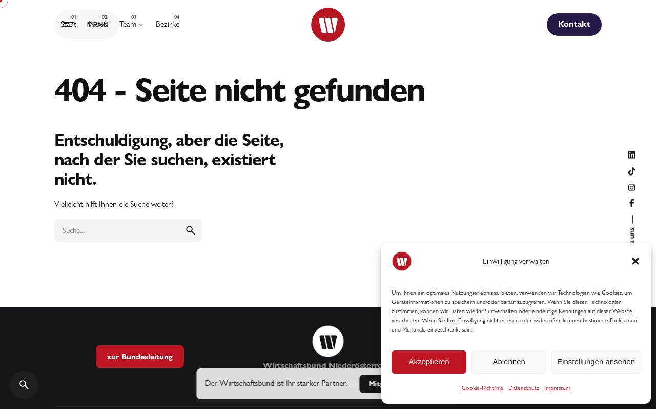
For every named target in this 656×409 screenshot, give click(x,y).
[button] (635, 261)
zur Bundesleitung (140, 356)
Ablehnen (509, 361)
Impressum (557, 388)
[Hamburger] (86, 24)
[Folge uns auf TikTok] (632, 171)
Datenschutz (523, 388)
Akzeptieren (428, 361)
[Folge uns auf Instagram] (632, 187)
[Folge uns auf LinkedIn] (632, 155)
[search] (190, 230)
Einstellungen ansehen (596, 361)
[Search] (24, 385)
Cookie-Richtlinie (482, 388)
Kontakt (574, 23)
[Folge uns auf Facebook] (632, 203)
